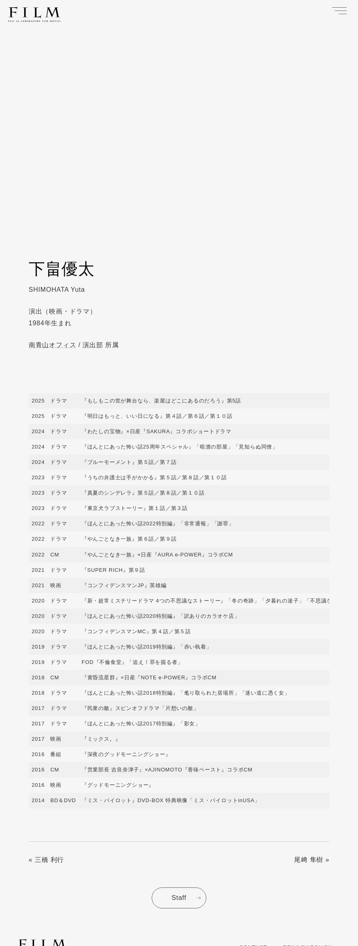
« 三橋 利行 (46, 859)
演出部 (93, 344)
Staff (179, 897)
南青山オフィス (52, 344)
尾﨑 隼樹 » (311, 859)
